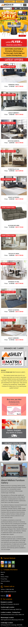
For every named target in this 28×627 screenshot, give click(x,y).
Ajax (4, 525)
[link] (24, 5)
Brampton (12, 491)
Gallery (2, 574)
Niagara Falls (12, 529)
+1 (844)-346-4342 (9, 589)
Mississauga (18, 491)
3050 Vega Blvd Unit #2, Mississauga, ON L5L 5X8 (12, 619)
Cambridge (12, 492)
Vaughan (10, 531)
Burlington (14, 525)
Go (13, 8)
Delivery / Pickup (4, 576)
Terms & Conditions (5, 581)
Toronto (5, 531)
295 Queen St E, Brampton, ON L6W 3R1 (10, 604)
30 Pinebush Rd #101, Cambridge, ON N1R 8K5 (11, 625)
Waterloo (18, 531)
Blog (2, 583)
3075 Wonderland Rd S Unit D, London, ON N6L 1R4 (12, 614)
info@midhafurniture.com (10, 591)
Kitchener (15, 527)
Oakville (18, 529)
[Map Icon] (21, 5)
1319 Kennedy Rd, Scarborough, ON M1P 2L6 (11, 609)
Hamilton (9, 527)
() (16, 8)
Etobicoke (4, 527)
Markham (20, 527)
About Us (3, 572)
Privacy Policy (4, 579)
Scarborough (4, 492)
